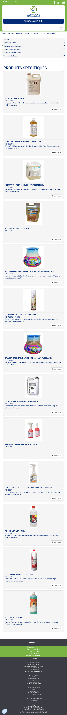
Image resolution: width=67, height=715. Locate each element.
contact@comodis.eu (33, 656)
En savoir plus (56, 109)
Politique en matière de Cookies (33, 709)
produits (19, 33)
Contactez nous (33, 651)
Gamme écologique (33, 649)
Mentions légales (33, 706)
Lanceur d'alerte (33, 653)
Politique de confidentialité (33, 708)
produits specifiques (48, 33)
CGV (33, 705)
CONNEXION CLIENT (33, 21)
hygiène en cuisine (31, 33)
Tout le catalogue (8, 33)
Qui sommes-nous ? (33, 647)
